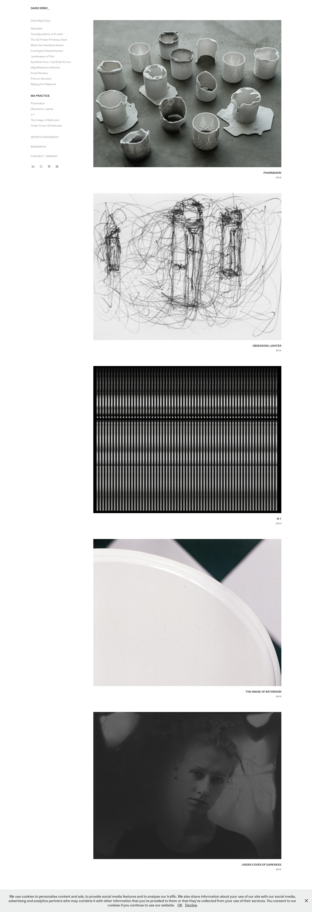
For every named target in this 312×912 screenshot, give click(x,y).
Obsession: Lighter (42, 109)
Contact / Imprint (44, 156)
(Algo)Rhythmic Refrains (45, 67)
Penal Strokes (39, 73)
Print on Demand (41, 78)
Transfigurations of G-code (47, 34)
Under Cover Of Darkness (46, 125)
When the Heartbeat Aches (47, 45)
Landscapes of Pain (43, 56)
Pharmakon (38, 103)
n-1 (33, 114)
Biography (38, 146)
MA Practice (40, 96)
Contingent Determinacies (47, 51)
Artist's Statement (45, 137)
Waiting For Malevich (43, 84)
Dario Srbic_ (40, 8)
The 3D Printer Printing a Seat (49, 39)
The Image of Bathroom (45, 120)
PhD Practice (41, 21)
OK (179, 904)
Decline (191, 904)
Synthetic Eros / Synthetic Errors (51, 62)
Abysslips (36, 28)
